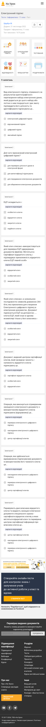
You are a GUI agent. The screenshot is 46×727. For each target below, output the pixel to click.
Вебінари (5, 656)
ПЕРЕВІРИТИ (38, 633)
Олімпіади (28, 665)
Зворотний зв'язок (8, 697)
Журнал (27, 647)
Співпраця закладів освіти (9, 688)
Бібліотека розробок (33, 650)
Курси (3, 662)
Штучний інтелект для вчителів (33, 669)
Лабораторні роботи (33, 656)
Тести (26, 653)
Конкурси (28, 662)
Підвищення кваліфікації (6, 651)
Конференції (6, 659)
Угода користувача (9, 720)
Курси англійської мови (34, 674)
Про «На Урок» (7, 684)
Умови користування (25, 720)
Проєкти (28, 659)
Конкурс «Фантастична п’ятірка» (34, 694)
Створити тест (18, 599)
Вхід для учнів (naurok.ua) (30, 685)
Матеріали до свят (32, 690)
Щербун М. (8, 23)
